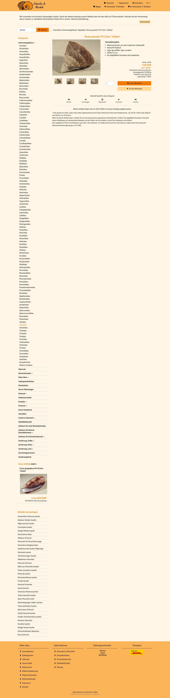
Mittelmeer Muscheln (26, 559)
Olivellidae (23, 247)
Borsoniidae (24, 86)
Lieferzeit (24, 659)
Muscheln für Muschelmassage (30, 541)
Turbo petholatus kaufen (27, 606)
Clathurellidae (24, 129)
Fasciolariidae (24, 172)
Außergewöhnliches (26, 381)
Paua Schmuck (23, 635)
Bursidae (22, 94)
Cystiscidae (23, 155)
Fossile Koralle (23, 581)
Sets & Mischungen (26, 389)
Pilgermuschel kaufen (26, 523)
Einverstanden (145, 22)
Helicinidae (23, 192)
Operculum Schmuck (26, 609)
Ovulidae (22, 256)
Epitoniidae (23, 166)
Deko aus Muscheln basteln (28, 566)
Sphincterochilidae (26, 313)
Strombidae (23, 316)
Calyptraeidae (24, 106)
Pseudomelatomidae (27, 287)
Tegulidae (23, 325)
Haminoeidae (24, 184)
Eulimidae (23, 169)
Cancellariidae (24, 112)
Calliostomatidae (25, 100)
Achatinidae (24, 48)
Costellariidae (24, 146)
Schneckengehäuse (26, 43)
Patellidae (23, 264)
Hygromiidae (24, 201)
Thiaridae (23, 330)
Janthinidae (23, 204)
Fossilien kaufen (24, 624)
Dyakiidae (23, 161)
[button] (148, 3)
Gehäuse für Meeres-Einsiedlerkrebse (26, 431)
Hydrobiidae (24, 198)
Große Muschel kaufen (26, 613)
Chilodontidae (24, 123)
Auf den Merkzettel (134, 89)
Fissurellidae (24, 178)
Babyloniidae (24, 80)
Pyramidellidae (25, 290)
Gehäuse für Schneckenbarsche (31, 436)
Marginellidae (24, 221)
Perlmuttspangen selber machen (30, 602)
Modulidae (23, 230)
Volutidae (23, 359)
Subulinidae (23, 319)
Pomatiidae (23, 282)
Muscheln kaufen (24, 552)
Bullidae (22, 92)
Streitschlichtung (27, 679)
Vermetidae (23, 353)
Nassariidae (23, 238)
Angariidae (23, 60)
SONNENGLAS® (25, 422)
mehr (33, 464)
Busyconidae (24, 97)
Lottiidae (22, 215)
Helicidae (23, 189)
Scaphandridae (25, 302)
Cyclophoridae (25, 149)
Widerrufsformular (28, 675)
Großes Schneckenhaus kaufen (29, 617)
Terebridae (23, 328)
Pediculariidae (24, 267)
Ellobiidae (23, 164)
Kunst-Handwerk (25, 410)
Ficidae (22, 175)
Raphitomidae (24, 296)
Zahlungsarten (26, 655)
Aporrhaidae (24, 69)
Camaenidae (24, 109)
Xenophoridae (24, 362)
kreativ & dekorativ (26, 418)
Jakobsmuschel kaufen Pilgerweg (30, 549)
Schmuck (22, 406)
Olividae (22, 250)
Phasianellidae (24, 273)
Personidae (23, 270)
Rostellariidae (24, 299)
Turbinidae (23, 345)
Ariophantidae (24, 74)
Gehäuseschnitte (25, 397)
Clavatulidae (24, 132)
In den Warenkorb (134, 83)
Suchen (42, 30)
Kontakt (23, 687)
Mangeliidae (24, 218)
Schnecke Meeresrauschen (28, 592)
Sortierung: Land (25, 449)
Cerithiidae (23, 120)
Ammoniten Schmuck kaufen (29, 516)
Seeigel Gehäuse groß (26, 531)
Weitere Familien (25, 365)
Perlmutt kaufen (24, 574)
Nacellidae (23, 236)
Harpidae (22, 187)
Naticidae (23, 241)
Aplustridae (23, 63)
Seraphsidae (24, 305)
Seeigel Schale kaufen (26, 627)
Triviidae (22, 336)
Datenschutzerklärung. (80, 19)
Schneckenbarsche (62, 659)
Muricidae (23, 233)
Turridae (22, 348)
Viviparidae (23, 356)
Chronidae (23, 126)
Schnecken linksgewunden (28, 545)
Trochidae (23, 339)
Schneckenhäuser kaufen (27, 577)
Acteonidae (23, 51)
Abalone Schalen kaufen (27, 520)
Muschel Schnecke (25, 584)
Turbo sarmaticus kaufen (27, 570)
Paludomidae (24, 261)
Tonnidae (22, 333)
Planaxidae (23, 276)
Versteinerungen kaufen (27, 556)
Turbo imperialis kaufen (27, 595)
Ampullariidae (24, 54)
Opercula (22, 369)
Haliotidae (23, 181)
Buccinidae (23, 89)
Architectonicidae (26, 71)
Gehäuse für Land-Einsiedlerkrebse (32, 426)
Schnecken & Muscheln (64, 651)
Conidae (22, 141)
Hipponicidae (24, 195)
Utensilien (22, 414)
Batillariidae (23, 83)
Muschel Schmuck (25, 563)
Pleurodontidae (25, 279)
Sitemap (58, 667)
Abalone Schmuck (25, 538)
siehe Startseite (146, 74)
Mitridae (22, 227)
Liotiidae (22, 207)
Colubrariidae (24, 135)
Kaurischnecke (23, 588)
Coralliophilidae (25, 143)
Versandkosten (42, 501)
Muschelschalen (25, 373)
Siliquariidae (24, 307)
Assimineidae (24, 77)
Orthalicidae (24, 253)
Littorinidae (23, 213)
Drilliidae (22, 158)
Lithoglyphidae (25, 210)
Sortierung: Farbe (26, 445)
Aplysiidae (23, 66)
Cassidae (22, 118)
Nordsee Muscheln (25, 620)
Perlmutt (22, 393)
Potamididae (24, 284)
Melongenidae (24, 224)
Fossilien (22, 402)
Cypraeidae (23, 152)
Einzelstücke (23, 385)
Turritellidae (24, 351)
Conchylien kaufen (25, 527)
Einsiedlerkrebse (61, 655)
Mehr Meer (23, 377)
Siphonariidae (24, 310)
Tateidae (22, 322)
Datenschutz (25, 667)
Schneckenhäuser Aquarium (28, 631)
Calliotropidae (24, 103)
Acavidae (22, 46)
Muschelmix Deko (25, 534)
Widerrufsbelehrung (28, 671)
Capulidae (23, 115)
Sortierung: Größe (26, 441)
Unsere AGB (25, 663)
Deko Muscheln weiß (26, 599)
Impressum (25, 683)
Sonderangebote (24, 457)
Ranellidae (23, 293)
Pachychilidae (24, 258)
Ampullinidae (24, 57)
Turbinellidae (24, 342)
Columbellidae (24, 138)
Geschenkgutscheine (26, 453)
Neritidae (23, 244)
